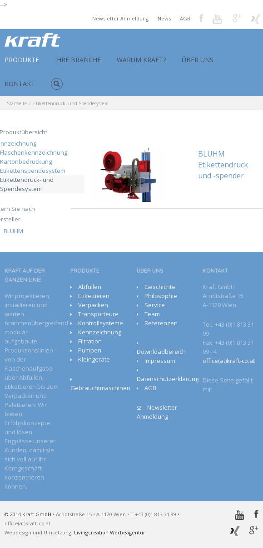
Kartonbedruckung (26, 161)
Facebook (201, 18)
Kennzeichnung (99, 332)
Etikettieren (93, 296)
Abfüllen (89, 287)
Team (152, 314)
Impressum (159, 361)
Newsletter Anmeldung (120, 18)
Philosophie (160, 296)
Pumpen (89, 350)
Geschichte (159, 287)
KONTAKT (20, 83)
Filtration (90, 341)
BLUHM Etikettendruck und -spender (223, 165)
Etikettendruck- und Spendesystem (27, 184)
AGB (185, 18)
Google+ (237, 18)
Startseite (17, 103)
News (164, 18)
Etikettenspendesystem (32, 170)
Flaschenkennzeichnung (33, 152)
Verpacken (93, 305)
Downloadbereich (161, 351)
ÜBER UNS (197, 59)
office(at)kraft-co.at (229, 361)
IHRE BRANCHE (78, 59)
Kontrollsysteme (100, 323)
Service (154, 305)
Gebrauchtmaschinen (100, 388)
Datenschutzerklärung (167, 379)
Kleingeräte (94, 359)
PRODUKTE (22, 59)
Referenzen (161, 323)
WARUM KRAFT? (141, 59)
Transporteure (98, 314)
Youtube (218, 19)
